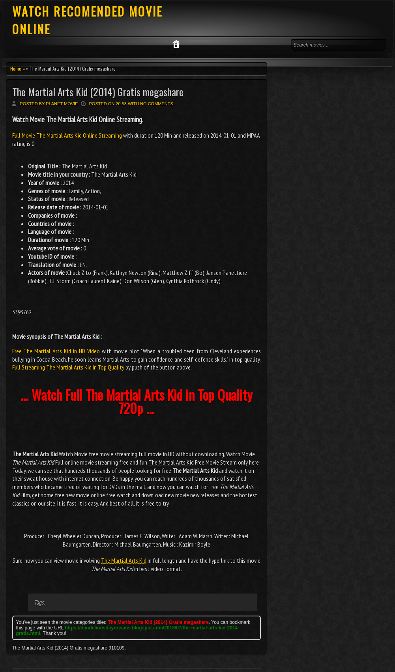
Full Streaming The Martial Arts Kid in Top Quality (68, 367)
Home (15, 68)
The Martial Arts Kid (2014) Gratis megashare (97, 91)
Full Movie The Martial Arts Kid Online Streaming (67, 135)
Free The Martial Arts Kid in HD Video (56, 351)
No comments (156, 103)
